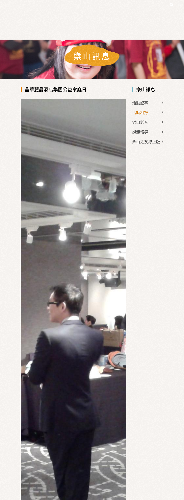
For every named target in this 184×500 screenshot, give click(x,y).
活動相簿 (140, 112)
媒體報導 (140, 132)
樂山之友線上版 (146, 141)
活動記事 (140, 103)
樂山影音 (140, 122)
